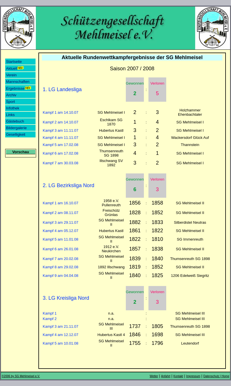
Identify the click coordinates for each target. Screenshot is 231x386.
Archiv (11, 95)
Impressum (193, 376)
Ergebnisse (19, 88)
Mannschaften (18, 81)
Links (10, 115)
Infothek (12, 108)
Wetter (154, 376)
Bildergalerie (16, 128)
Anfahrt (165, 376)
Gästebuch (15, 121)
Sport (10, 101)
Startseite (14, 61)
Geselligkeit (15, 134)
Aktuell (15, 68)
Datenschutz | (212, 376)
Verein (11, 75)
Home (225, 376)
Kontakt (178, 376)
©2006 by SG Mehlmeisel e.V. (21, 376)
